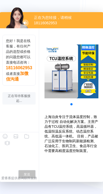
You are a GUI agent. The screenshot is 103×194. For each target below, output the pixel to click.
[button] (71, 104)
